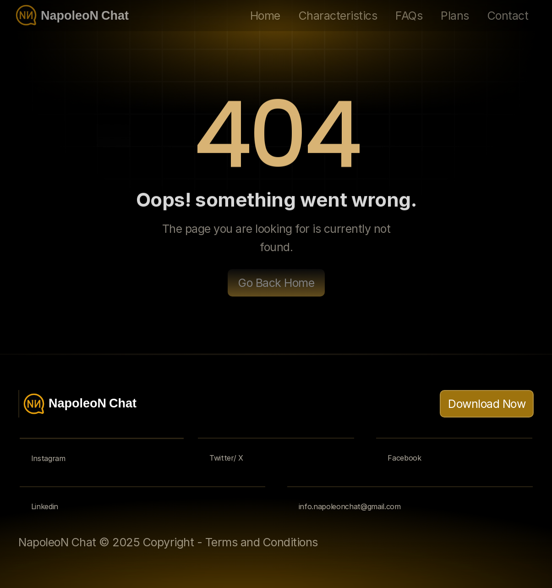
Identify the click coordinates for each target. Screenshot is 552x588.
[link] (390, 542)
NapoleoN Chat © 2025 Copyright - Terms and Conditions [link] (168, 542)
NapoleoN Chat (85, 17)
